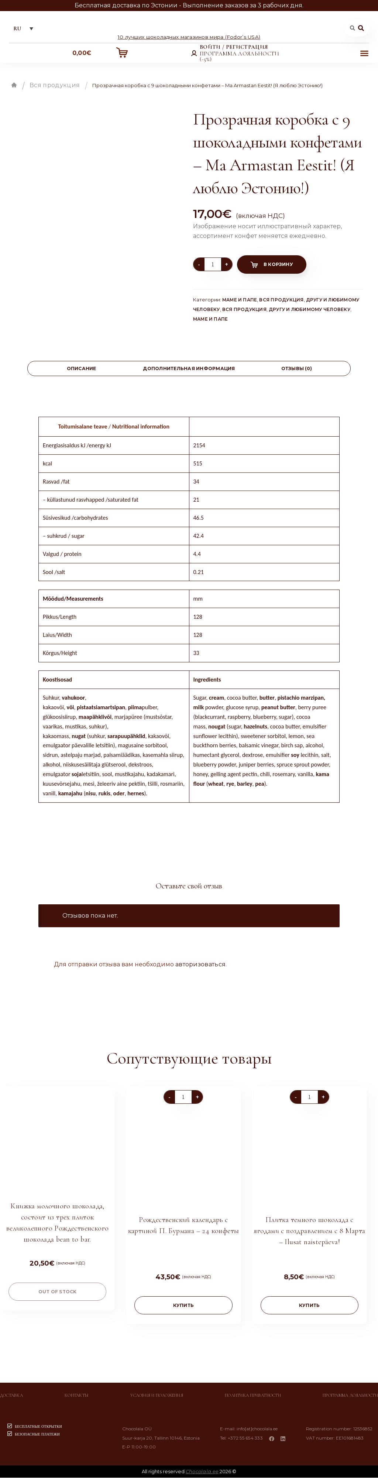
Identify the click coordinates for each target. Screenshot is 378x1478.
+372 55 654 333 (246, 1438)
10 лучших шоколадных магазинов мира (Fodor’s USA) (189, 37)
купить (183, 1306)
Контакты (77, 1396)
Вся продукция (55, 85)
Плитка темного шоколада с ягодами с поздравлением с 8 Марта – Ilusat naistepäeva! (309, 1231)
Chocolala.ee (202, 1472)
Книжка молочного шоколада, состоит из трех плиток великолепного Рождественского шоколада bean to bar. (57, 1223)
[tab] (81, 369)
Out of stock (57, 1292)
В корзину (278, 265)
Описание (81, 369)
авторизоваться (200, 965)
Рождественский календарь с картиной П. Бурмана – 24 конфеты (183, 1226)
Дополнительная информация (189, 369)
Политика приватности (253, 1396)
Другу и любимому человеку (309, 310)
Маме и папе (239, 300)
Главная (14, 85)
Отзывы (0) (296, 369)
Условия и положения (156, 1396)
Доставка (11, 1396)
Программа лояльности (350, 1396)
